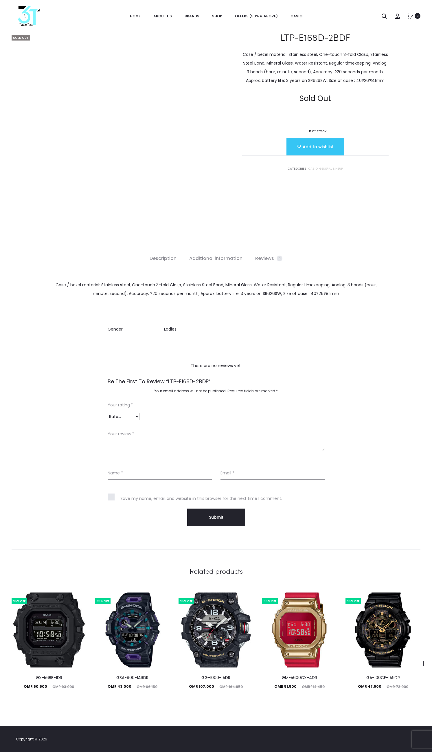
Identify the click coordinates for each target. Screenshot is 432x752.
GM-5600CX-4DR (299, 678)
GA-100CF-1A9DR (383, 678)
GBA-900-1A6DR (132, 678)
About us (162, 16)
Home (135, 16)
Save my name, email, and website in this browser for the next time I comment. (201, 498)
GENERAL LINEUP (331, 168)
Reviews (268, 258)
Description (163, 258)
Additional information (215, 258)
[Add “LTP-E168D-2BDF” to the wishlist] (315, 146)
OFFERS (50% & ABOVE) (256, 16)
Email (227, 473)
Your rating (120, 405)
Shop (217, 16)
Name (115, 473)
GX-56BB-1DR (49, 678)
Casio (296, 16)
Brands (192, 16)
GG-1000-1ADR (215, 678)
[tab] (163, 258)
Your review (121, 434)
